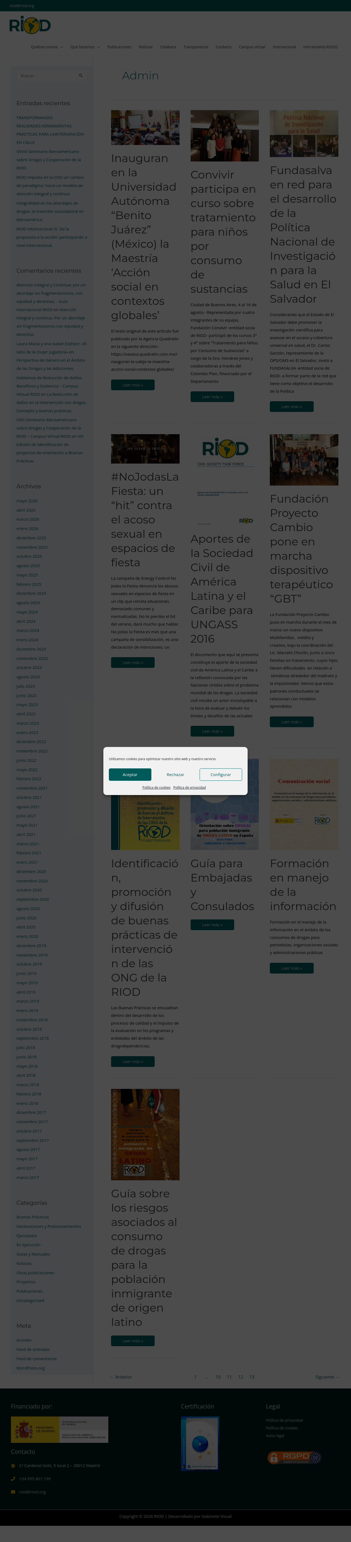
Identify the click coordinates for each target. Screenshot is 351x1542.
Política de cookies (156, 787)
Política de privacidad (189, 787)
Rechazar (175, 774)
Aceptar (130, 774)
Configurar (221, 774)
